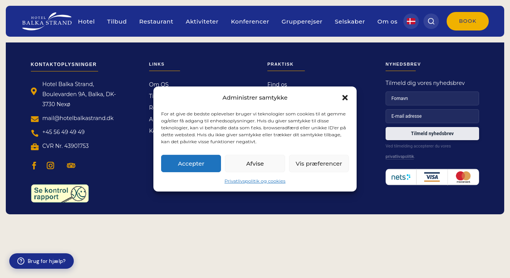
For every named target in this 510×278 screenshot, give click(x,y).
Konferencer (250, 21)
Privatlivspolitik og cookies (255, 181)
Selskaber (350, 21)
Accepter (191, 163)
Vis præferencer (319, 163)
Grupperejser (302, 21)
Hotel (86, 21)
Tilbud (117, 21)
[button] (345, 97)
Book (467, 21)
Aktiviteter (202, 21)
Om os (387, 21)
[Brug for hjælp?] (41, 261)
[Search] (431, 21)
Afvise (255, 163)
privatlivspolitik (400, 156)
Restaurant (156, 21)
